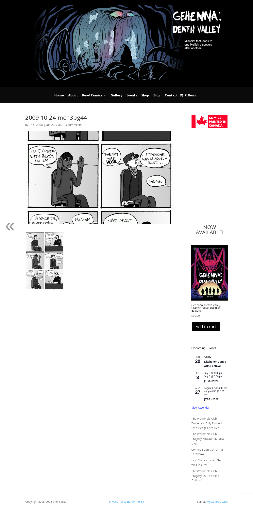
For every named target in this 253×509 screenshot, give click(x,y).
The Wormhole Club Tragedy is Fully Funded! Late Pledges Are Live (206, 423)
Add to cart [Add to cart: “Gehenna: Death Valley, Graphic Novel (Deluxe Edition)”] (206, 326)
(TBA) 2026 (211, 381)
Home (59, 95)
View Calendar (200, 407)
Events (131, 95)
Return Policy (135, 501)
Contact (171, 95)
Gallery (116, 95)
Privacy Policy (118, 501)
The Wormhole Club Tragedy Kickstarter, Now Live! (207, 438)
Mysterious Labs (217, 501)
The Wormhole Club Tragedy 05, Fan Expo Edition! (205, 475)
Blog (156, 95)
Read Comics (92, 95)
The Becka (36, 125)
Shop (145, 95)
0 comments (73, 125)
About (73, 95)
